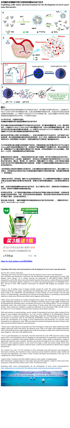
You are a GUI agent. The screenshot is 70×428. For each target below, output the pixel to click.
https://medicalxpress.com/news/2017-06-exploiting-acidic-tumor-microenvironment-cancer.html (31, 368)
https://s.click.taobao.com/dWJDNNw (16, 261)
